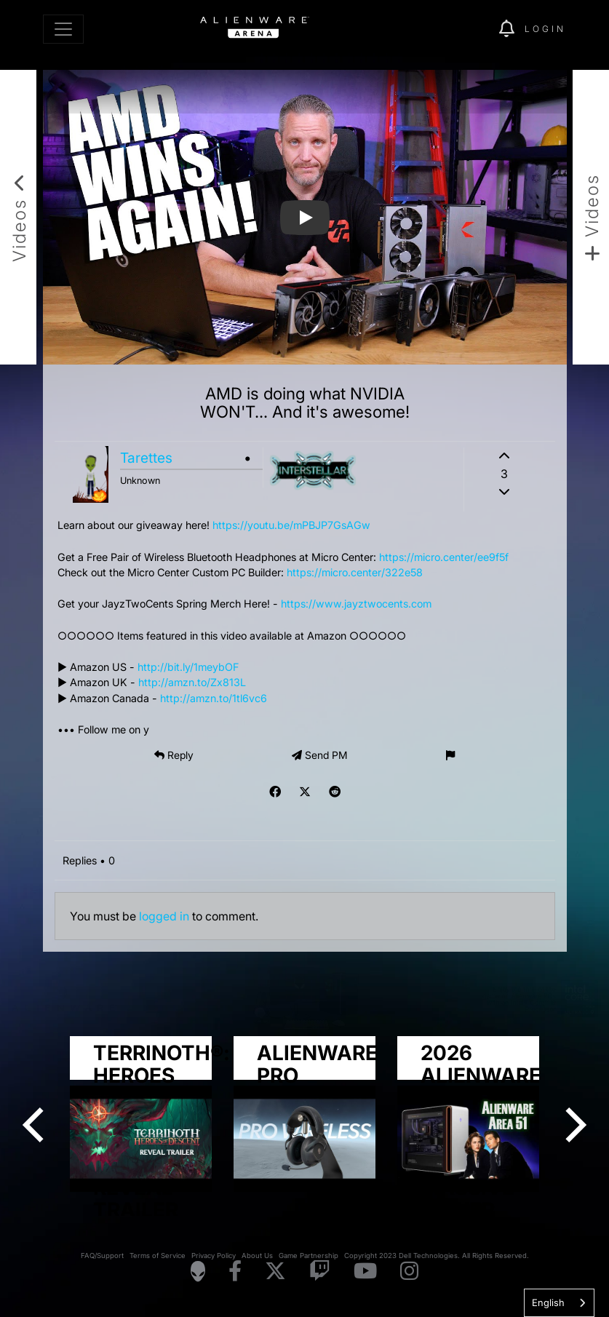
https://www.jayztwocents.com (356, 603)
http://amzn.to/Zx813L (192, 682)
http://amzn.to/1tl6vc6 (213, 698)
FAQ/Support (102, 1256)
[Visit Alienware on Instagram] (409, 1271)
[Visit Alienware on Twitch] (320, 1271)
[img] (463, 29)
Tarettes (146, 457)
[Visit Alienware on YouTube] (365, 1271)
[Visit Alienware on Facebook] (235, 1271)
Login (545, 28)
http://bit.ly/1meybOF (188, 667)
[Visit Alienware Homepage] (198, 1271)
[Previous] (36, 1125)
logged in (164, 916)
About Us (257, 1256)
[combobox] (559, 1303)
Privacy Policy (213, 1256)
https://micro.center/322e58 (355, 572)
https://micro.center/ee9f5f (444, 557)
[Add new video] (591, 217)
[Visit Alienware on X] (275, 1271)
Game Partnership (308, 1256)
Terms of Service (158, 1256)
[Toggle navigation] (63, 29)
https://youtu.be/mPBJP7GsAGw (291, 525)
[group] (304, 1114)
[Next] (573, 1125)
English (548, 1302)
